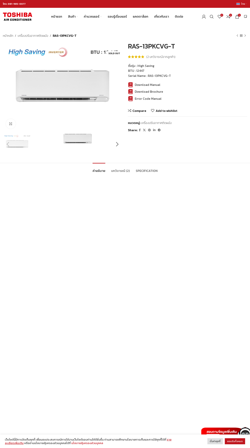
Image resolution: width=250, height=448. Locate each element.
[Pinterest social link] (149, 130)
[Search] (212, 17)
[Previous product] (237, 36)
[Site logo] (17, 16)
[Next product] (245, 36)
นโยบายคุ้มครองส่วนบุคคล (87, 443)
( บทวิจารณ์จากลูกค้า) (160, 56)
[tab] (99, 169)
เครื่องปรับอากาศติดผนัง (33, 35)
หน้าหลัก (8, 35)
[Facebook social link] (140, 130)
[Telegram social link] (159, 130)
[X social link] (144, 130)
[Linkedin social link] (154, 130)
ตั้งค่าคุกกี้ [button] (215, 441)
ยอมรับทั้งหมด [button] (235, 441)
